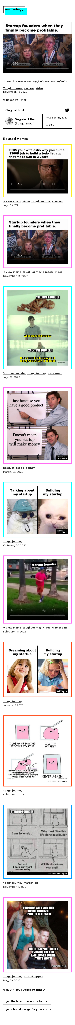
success (29, 88)
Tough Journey (13, 88)
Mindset (57, 201)
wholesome (59, 627)
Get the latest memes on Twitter (27, 1001)
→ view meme (12, 201)
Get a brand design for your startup (29, 1009)
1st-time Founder (14, 373)
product (8, 467)
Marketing (31, 882)
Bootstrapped (33, 976)
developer (55, 373)
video (39, 88)
